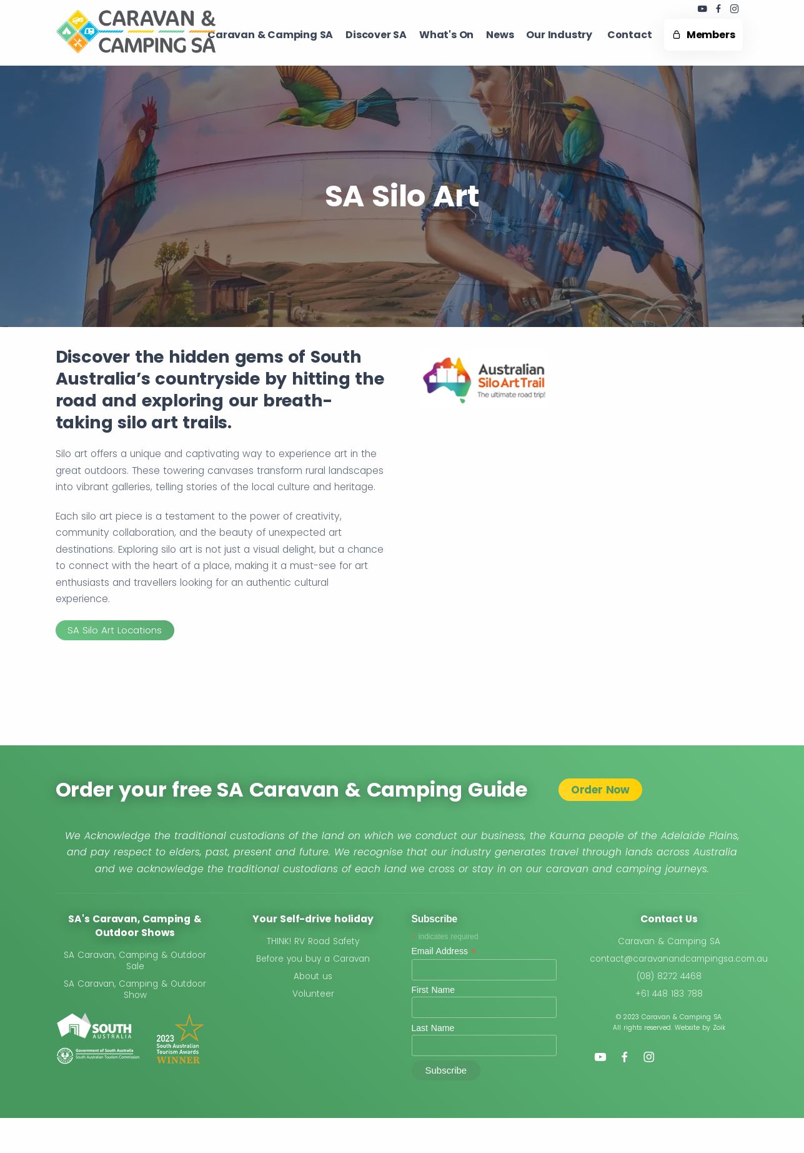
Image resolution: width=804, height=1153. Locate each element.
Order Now (600, 789)
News (500, 35)
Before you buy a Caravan (313, 959)
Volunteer (313, 994)
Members (703, 34)
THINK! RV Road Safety (313, 941)
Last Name (433, 1028)
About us (313, 976)
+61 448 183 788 (669, 994)
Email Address (444, 951)
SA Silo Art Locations (114, 630)
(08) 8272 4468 (669, 976)
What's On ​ (446, 35)
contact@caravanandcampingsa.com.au (679, 959)
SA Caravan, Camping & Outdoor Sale (135, 960)
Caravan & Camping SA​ (270, 35)
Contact (629, 35)
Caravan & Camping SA (669, 941)
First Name (433, 990)
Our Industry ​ (560, 35)
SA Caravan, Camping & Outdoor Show (135, 989)
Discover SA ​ (376, 35)
